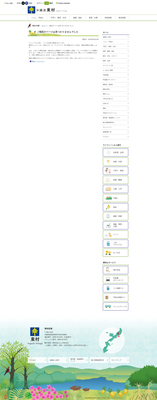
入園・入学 (117, 189)
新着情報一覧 (107, 132)
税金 (115, 207)
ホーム (43, 25)
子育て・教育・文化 (109, 46)
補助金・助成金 (108, 84)
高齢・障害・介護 (118, 225)
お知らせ (106, 103)
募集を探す (106, 89)
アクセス (106, 136)
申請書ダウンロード (109, 80)
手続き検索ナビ (119, 297)
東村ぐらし (106, 94)
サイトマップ (107, 127)
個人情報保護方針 (108, 122)
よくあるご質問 (108, 70)
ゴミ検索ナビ (118, 288)
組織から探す (107, 37)
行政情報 (106, 75)
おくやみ (116, 253)
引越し (115, 198)
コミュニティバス (120, 306)
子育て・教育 (118, 171)
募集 (104, 108)
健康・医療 (117, 216)
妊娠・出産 (117, 162)
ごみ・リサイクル (117, 243)
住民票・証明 (118, 152)
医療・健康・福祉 (108, 51)
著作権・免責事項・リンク (111, 118)
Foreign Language (64, 3)
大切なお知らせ (108, 98)
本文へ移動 (9, 3)
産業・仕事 (106, 61)
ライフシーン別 (108, 65)
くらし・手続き (108, 41)
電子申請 (116, 270)
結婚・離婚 (117, 180)
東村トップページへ (38, 61)
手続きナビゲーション (110, 113)
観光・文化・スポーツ (110, 56)
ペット (115, 234)
